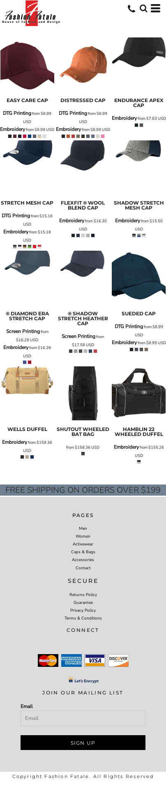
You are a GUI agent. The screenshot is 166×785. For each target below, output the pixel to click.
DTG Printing (17, 113)
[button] (143, 8)
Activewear (83, 544)
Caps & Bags (83, 552)
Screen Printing (23, 331)
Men (83, 528)
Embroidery (12, 129)
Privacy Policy (83, 610)
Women (83, 536)
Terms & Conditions (83, 618)
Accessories (83, 560)
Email (27, 706)
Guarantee (83, 603)
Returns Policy (83, 595)
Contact (83, 568)
